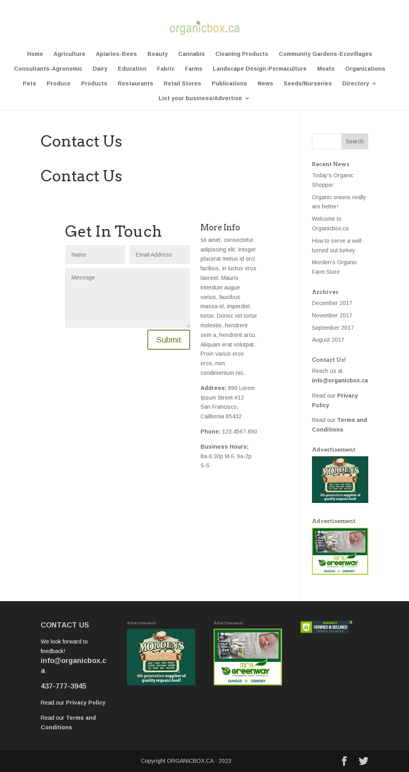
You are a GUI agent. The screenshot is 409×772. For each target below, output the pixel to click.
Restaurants (135, 84)
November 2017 (332, 315)
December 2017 (332, 303)
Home (35, 54)
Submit (168, 339)
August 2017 (328, 340)
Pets (29, 84)
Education (132, 69)
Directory (355, 84)
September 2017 (333, 328)
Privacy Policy (85, 702)
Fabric (166, 69)
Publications (229, 84)
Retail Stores (182, 84)
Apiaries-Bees (116, 54)
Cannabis (191, 54)
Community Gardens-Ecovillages (325, 54)
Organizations (365, 69)
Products (94, 84)
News (265, 84)
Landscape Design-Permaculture (260, 69)
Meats (326, 69)
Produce (59, 84)
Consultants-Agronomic (48, 69)
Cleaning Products (241, 54)
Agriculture (69, 54)
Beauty (157, 54)
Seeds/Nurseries (308, 84)
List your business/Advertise (200, 98)
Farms (194, 69)
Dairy (100, 69)
